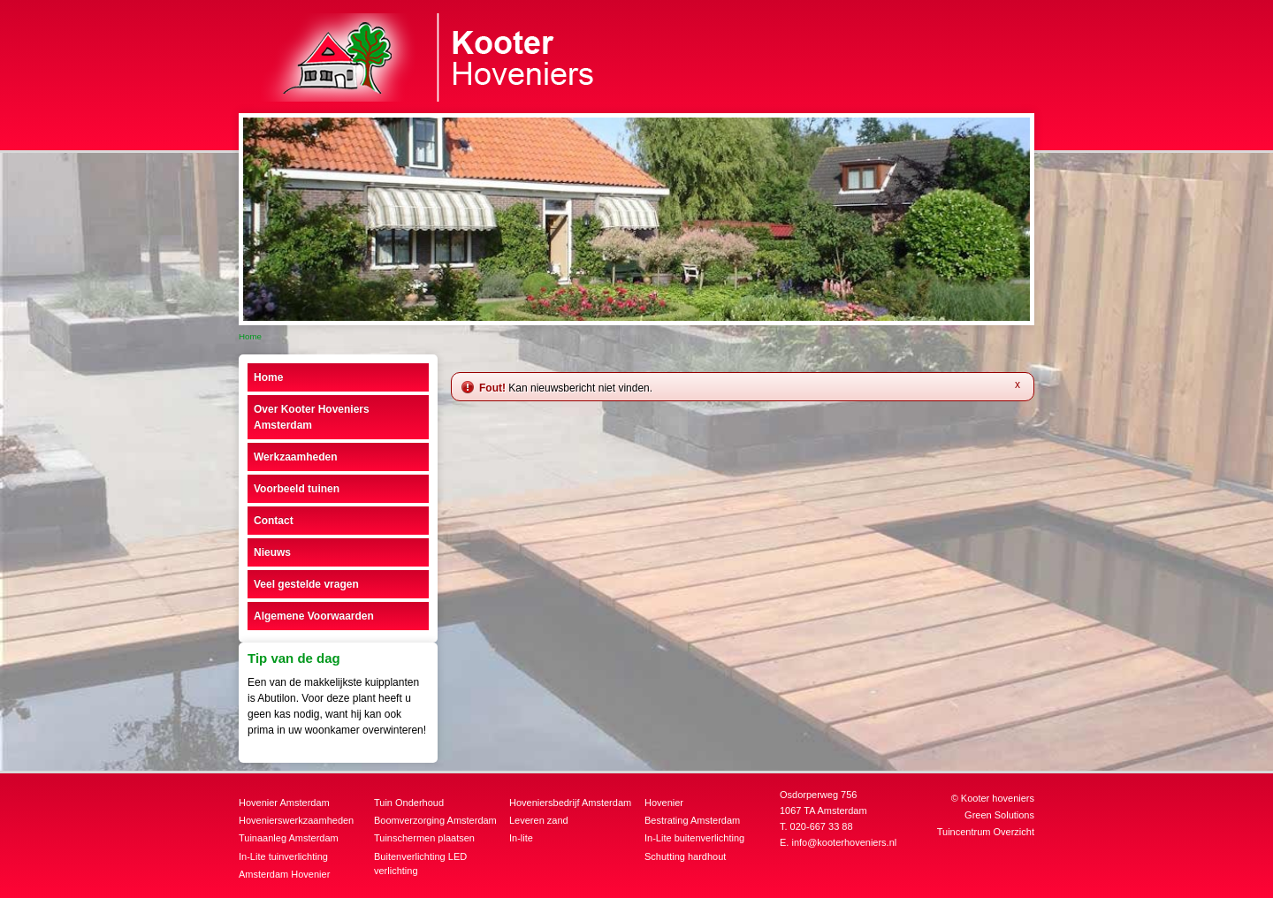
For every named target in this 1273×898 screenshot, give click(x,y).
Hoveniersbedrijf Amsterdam (570, 802)
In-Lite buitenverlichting (694, 838)
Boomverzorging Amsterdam (435, 820)
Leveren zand (538, 820)
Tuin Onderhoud (409, 802)
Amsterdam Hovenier (284, 874)
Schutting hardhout (685, 856)
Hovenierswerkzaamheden (296, 820)
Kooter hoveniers (997, 798)
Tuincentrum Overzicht (985, 831)
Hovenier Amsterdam (284, 802)
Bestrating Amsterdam (692, 820)
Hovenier (663, 802)
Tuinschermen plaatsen (424, 838)
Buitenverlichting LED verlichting (420, 864)
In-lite (521, 838)
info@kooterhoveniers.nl (843, 842)
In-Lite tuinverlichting (283, 856)
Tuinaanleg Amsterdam (289, 838)
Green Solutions (999, 815)
